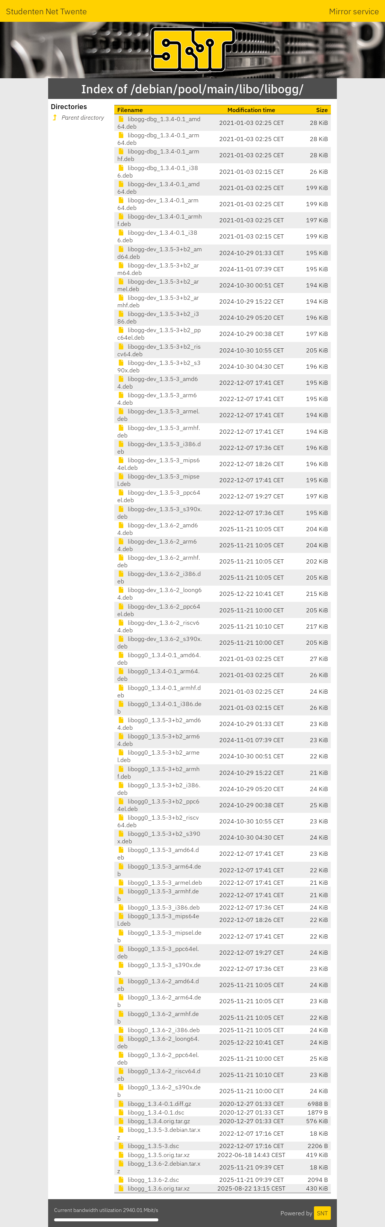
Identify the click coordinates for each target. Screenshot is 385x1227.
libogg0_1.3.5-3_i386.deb (158, 907)
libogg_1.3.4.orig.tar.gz (153, 1121)
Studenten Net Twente (46, 11)
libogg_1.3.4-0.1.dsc (150, 1112)
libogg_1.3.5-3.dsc (148, 1146)
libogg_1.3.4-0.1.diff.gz (154, 1103)
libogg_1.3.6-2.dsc (148, 1179)
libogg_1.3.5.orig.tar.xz (153, 1155)
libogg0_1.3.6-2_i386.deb (158, 1030)
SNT (322, 1213)
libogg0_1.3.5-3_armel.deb (159, 882)
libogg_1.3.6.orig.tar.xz (153, 1188)
